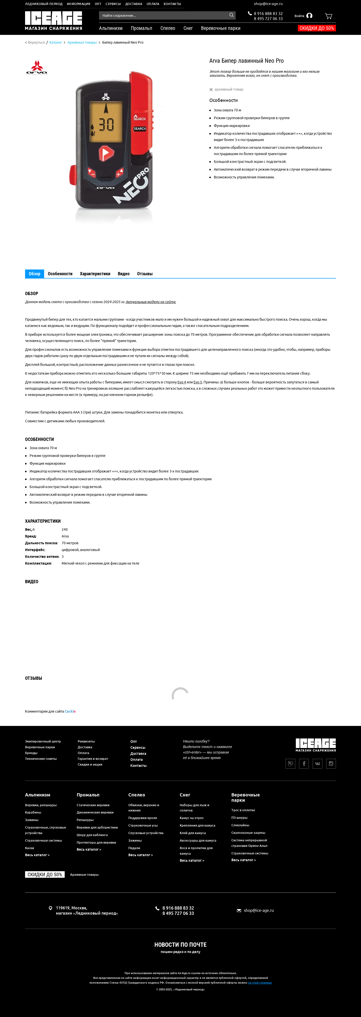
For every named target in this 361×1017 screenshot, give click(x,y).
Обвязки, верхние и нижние (143, 807)
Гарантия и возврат (93, 758)
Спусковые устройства (145, 833)
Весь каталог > (37, 855)
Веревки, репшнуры (41, 805)
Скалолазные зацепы (248, 832)
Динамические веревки (95, 812)
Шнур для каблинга (92, 835)
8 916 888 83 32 (268, 13)
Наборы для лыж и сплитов (194, 807)
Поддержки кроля (142, 818)
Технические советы (41, 758)
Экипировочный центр (43, 741)
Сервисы (113, 4)
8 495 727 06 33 (268, 18)
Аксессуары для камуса (198, 840)
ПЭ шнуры (239, 817)
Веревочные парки (40, 747)
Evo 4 (181, 382)
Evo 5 (198, 382)
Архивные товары (84, 874)
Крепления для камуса (197, 825)
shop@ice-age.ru (268, 4)
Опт (98, 4)
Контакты (172, 4)
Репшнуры (85, 820)
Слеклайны (240, 825)
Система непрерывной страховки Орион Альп (249, 842)
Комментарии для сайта (50, 711)
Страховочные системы (43, 840)
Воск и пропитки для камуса (196, 850)
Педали (134, 848)
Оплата (153, 4)
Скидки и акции (90, 764)
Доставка (133, 4)
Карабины (33, 812)
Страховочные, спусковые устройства (45, 830)
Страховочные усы (143, 825)
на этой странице (260, 982)
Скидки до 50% (317, 28)
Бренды (31, 753)
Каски (29, 848)
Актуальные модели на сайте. (151, 302)
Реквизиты (86, 741)
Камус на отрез (192, 818)
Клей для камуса (193, 833)
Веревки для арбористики (97, 827)
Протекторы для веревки (96, 842)
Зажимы (31, 820)
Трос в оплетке (243, 810)
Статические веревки (93, 805)
